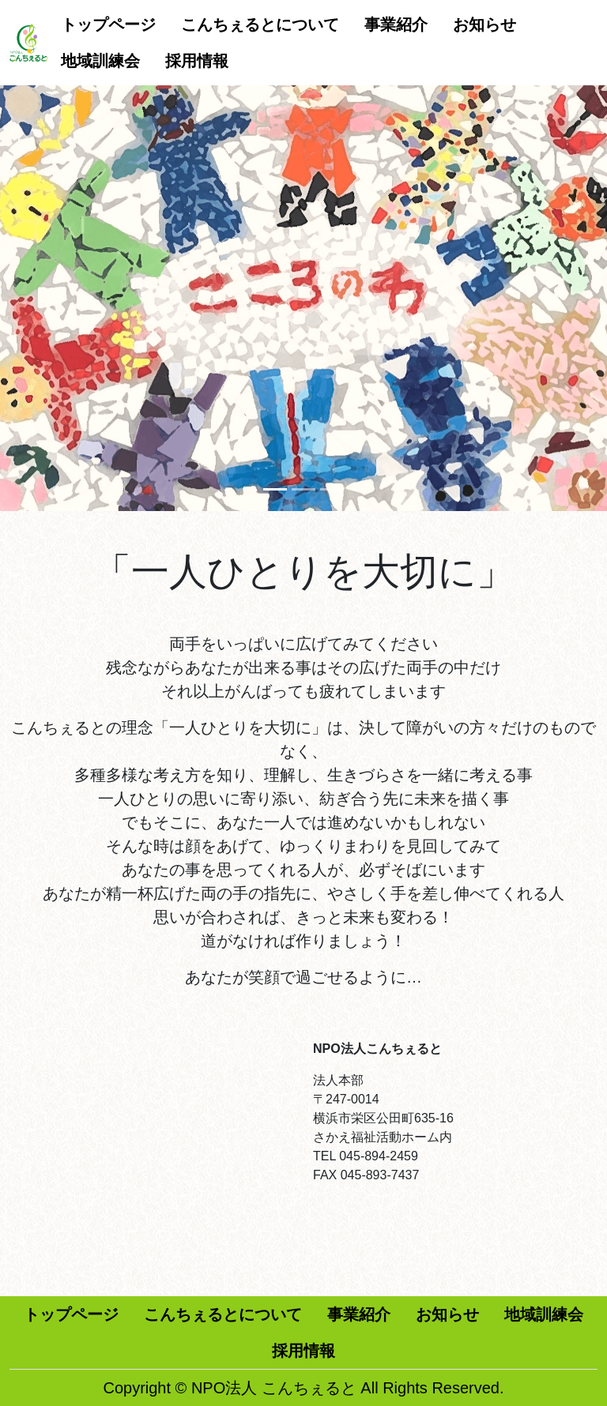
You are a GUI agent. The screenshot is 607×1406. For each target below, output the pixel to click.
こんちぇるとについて (260, 24)
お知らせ (484, 24)
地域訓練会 (100, 61)
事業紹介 (396, 24)
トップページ (108, 24)
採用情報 (196, 61)
